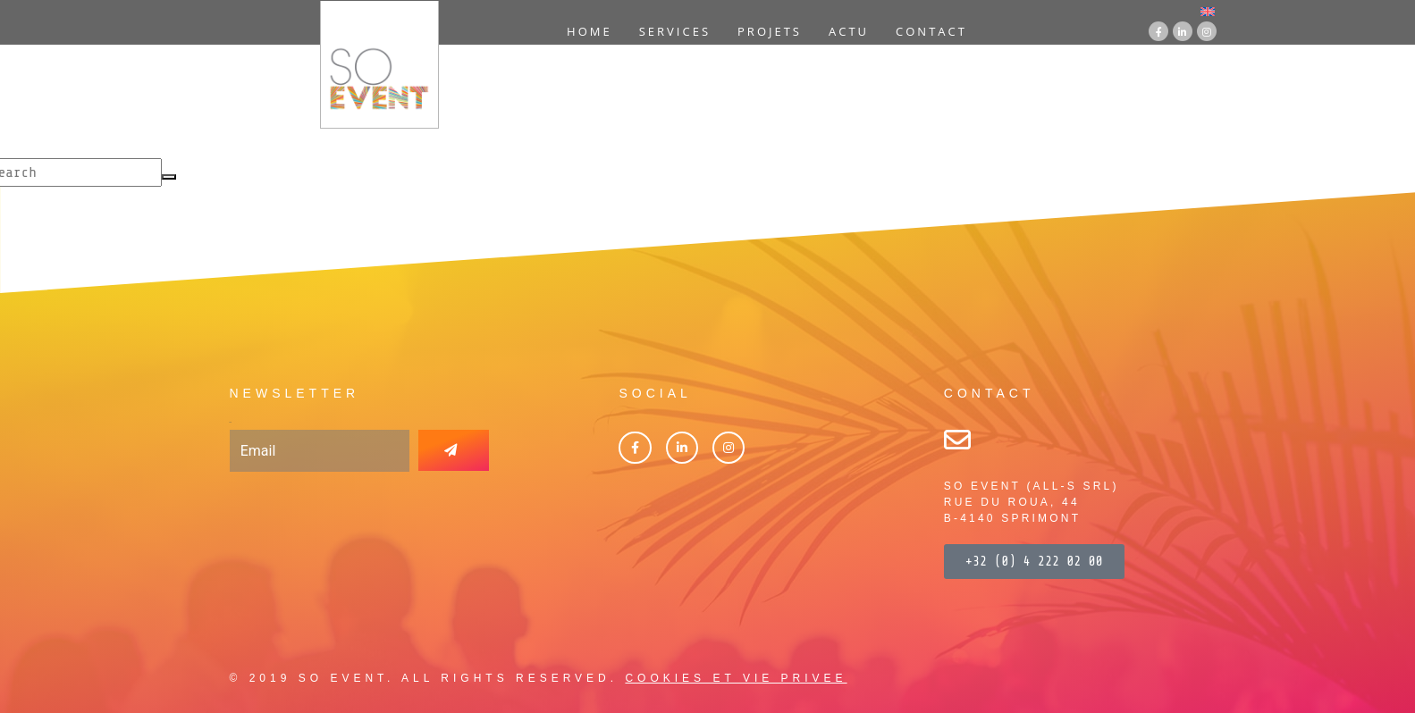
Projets (769, 31)
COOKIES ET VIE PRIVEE (735, 678)
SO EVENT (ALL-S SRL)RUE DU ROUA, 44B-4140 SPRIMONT (1031, 502)
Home (589, 31)
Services (675, 31)
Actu (849, 31)
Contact (931, 31)
